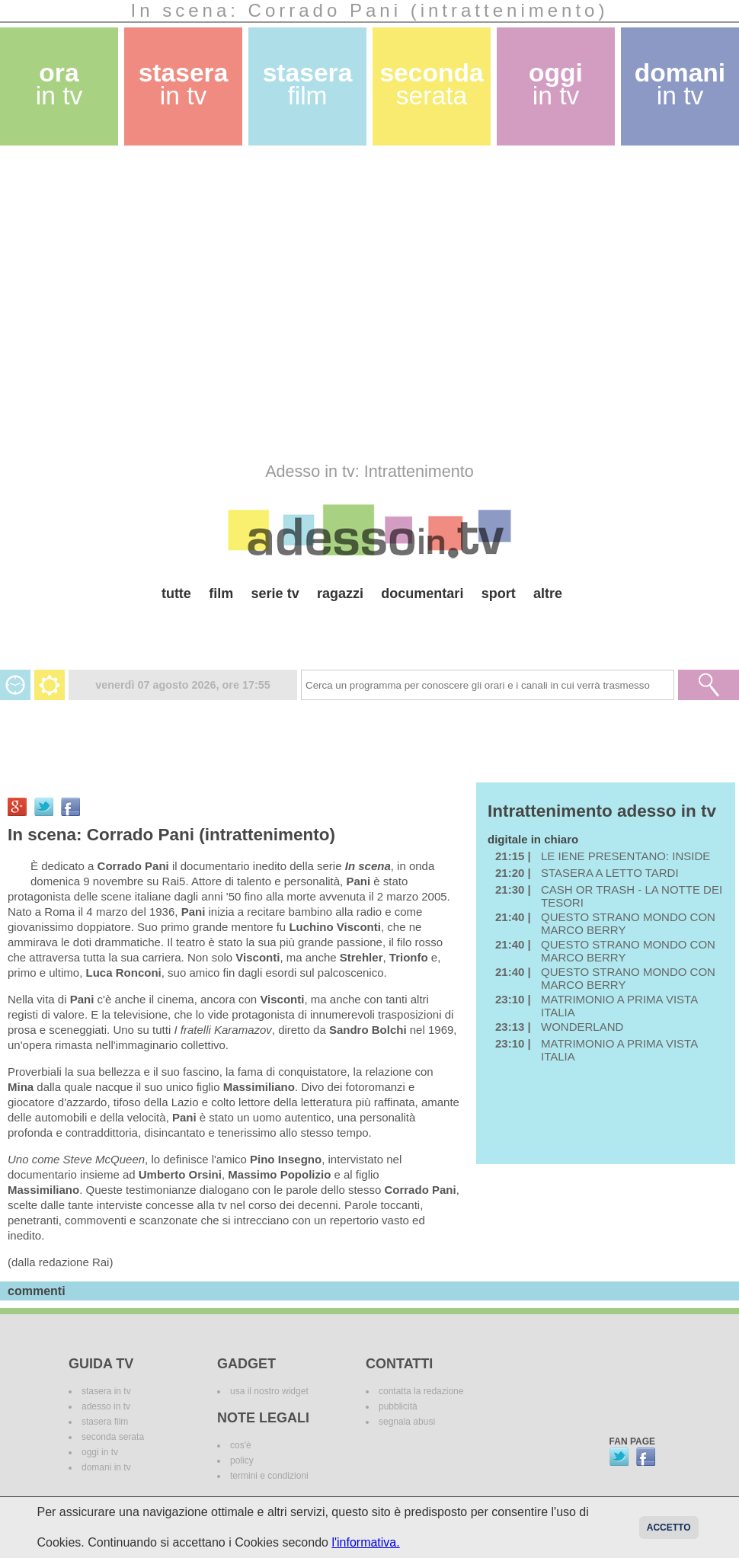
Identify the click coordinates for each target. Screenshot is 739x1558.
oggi (556, 84)
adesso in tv (106, 1406)
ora (59, 84)
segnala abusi (407, 1421)
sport (498, 593)
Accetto (669, 1527)
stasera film (105, 1421)
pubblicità (398, 1406)
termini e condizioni (269, 1475)
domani (680, 84)
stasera (184, 84)
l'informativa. (365, 1542)
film (221, 593)
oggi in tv (100, 1452)
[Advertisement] (143, 303)
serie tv (275, 593)
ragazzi (340, 593)
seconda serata (113, 1437)
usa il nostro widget (269, 1391)
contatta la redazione (421, 1391)
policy (242, 1460)
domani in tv (106, 1467)
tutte (176, 593)
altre (547, 593)
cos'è (240, 1445)
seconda (431, 84)
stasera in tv (106, 1391)
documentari (422, 593)
